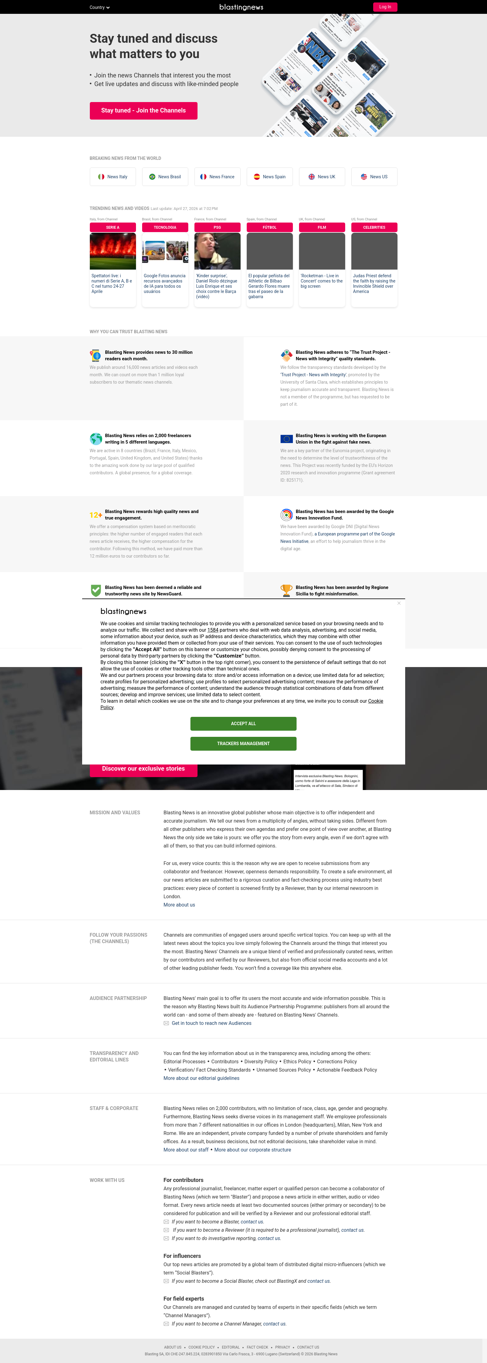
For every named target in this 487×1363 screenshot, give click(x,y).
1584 (212, 630)
